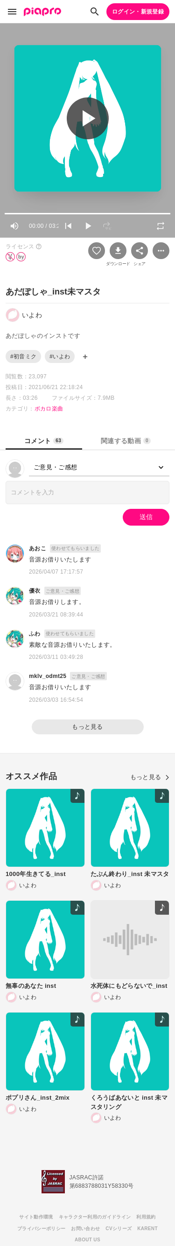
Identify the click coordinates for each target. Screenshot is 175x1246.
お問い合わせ (85, 1228)
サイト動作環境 (36, 1216)
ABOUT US (87, 1239)
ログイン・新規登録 (138, 11)
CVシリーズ (118, 1228)
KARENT (147, 1228)
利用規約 (145, 1216)
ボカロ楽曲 (49, 408)
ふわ (35, 633)
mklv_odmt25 (47, 676)
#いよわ (59, 356)
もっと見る (87, 726)
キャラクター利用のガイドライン (95, 1216)
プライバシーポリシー (41, 1228)
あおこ (37, 548)
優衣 (35, 591)
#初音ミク (23, 356)
